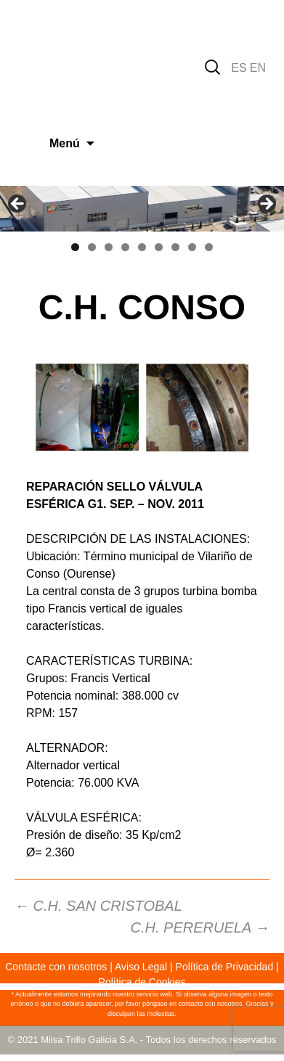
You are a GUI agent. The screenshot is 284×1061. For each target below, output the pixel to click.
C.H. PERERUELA (200, 927)
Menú (64, 143)
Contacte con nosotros (56, 966)
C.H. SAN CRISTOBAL (98, 906)
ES (238, 68)
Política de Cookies (142, 982)
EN (258, 68)
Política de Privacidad (225, 966)
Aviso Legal (141, 966)
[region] (142, 209)
